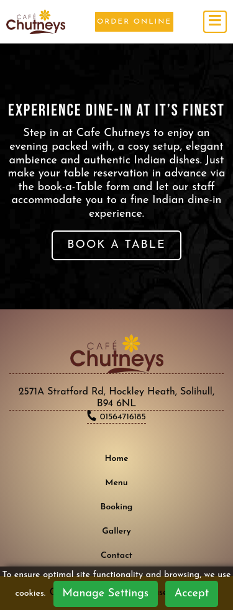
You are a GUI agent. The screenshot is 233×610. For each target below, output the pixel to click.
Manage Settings (105, 593)
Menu (116, 483)
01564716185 (121, 417)
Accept (192, 593)
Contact (116, 555)
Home (116, 458)
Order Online (134, 21)
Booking (117, 507)
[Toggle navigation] (215, 22)
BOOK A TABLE (116, 245)
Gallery (116, 531)
